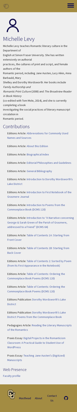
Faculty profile (11, 376)
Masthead (25, 398)
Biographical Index (38, 154)
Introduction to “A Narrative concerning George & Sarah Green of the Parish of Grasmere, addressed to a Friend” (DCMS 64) (40, 222)
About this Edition (37, 146)
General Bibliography (39, 171)
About (38, 398)
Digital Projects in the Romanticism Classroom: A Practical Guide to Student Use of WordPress (36, 342)
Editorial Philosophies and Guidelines (49, 163)
